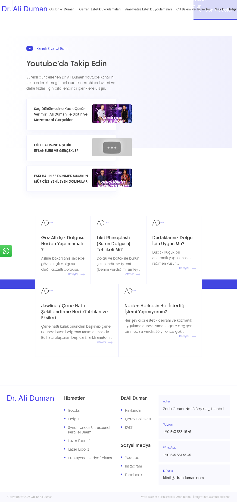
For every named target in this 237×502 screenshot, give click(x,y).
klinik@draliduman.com (183, 478)
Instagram (133, 466)
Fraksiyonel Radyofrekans (90, 458)
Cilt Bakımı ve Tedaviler (195, 9)
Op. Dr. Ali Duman (63, 9)
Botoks (74, 410)
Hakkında (133, 410)
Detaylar (76, 274)
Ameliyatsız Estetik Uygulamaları (150, 9)
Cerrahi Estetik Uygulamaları (101, 9)
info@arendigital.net (216, 497)
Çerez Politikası (138, 419)
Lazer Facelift (79, 441)
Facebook (133, 475)
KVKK (129, 428)
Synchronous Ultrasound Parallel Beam (89, 430)
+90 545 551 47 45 (177, 455)
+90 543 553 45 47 (177, 432)
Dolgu (73, 419)
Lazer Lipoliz (78, 449)
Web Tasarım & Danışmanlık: (166, 497)
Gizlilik (220, 9)
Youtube (132, 458)
